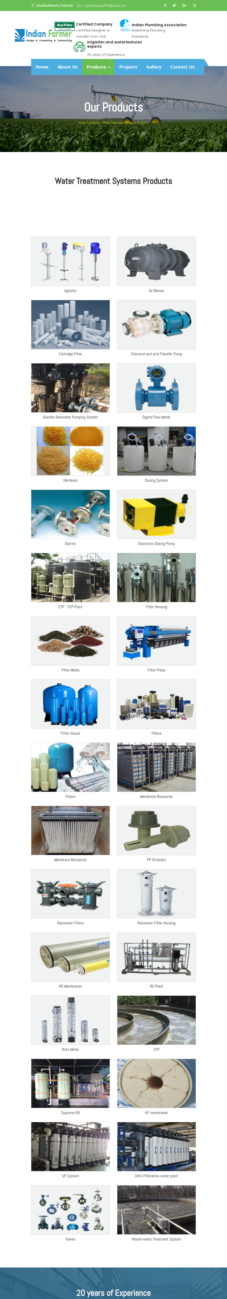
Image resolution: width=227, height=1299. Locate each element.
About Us (67, 67)
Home (42, 67)
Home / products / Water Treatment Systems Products (113, 122)
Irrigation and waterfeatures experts (114, 44)
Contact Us (182, 67)
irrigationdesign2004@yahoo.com (104, 5)
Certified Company (94, 24)
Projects (128, 67)
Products (98, 67)
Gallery (153, 67)
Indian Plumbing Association (159, 25)
